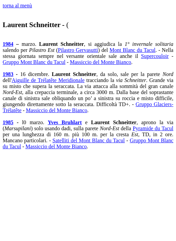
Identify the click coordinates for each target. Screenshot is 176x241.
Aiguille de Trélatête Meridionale (48, 80)
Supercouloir (155, 56)
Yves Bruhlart (65, 122)
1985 (8, 122)
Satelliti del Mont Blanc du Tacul (88, 140)
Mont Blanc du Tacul (132, 50)
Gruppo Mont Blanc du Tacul (34, 62)
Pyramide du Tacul (153, 128)
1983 (8, 74)
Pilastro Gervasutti (78, 50)
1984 (8, 44)
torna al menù (17, 5)
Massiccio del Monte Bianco (100, 62)
